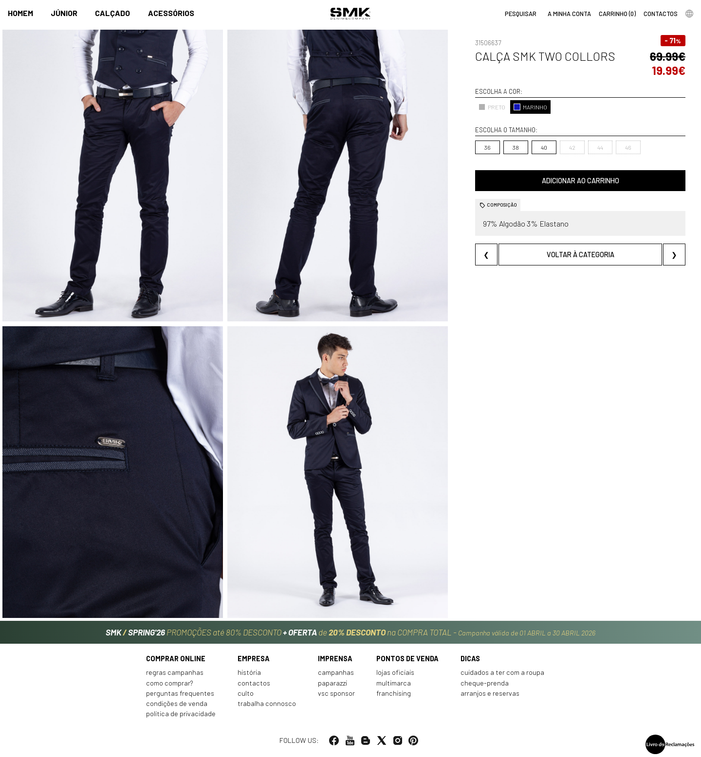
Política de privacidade (181, 713)
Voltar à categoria (580, 254)
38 (516, 147)
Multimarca (393, 683)
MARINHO (530, 107)
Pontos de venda (407, 658)
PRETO (492, 107)
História (249, 672)
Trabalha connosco (267, 703)
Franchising (393, 693)
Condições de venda (176, 703)
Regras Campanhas (174, 672)
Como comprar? (169, 683)
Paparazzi (332, 683)
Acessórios (171, 13)
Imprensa (335, 658)
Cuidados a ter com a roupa (502, 672)
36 (487, 147)
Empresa (254, 658)
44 (600, 147)
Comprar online (175, 658)
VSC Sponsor (336, 693)
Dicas (470, 658)
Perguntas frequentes (180, 693)
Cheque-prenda (485, 683)
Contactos (254, 683)
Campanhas (336, 672)
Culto (246, 693)
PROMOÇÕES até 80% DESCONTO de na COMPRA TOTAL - (350, 632)
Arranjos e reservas (490, 693)
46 (628, 147)
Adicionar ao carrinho (580, 180)
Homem (20, 13)
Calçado (112, 13)
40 (544, 147)
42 (572, 147)
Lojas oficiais (395, 672)
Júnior (64, 13)
